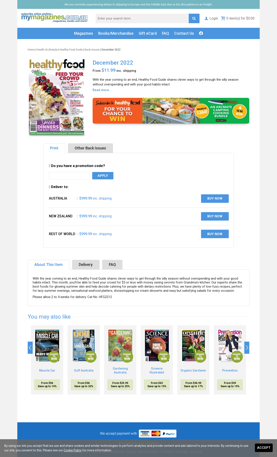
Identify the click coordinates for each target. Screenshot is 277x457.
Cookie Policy (73, 450)
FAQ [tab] (112, 264)
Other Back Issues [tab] (90, 148)
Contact (184, 33)
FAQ (165, 33)
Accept (264, 448)
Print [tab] (54, 148)
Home (31, 49)
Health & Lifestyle (47, 49)
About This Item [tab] (48, 264)
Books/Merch (116, 33)
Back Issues (92, 49)
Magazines (83, 33)
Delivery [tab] (86, 264)
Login (211, 18)
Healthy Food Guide (71, 49)
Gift (148, 33)
